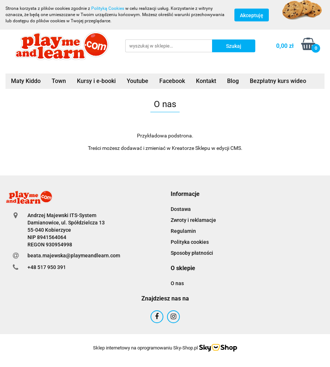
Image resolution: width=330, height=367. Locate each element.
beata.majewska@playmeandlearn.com (73, 255)
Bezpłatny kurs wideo (278, 80)
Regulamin (183, 231)
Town (59, 80)
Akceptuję (251, 15)
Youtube (137, 80)
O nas (177, 283)
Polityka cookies (190, 242)
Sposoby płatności (192, 253)
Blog (233, 80)
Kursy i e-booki (96, 80)
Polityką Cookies (107, 8)
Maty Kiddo (26, 80)
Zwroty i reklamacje (193, 220)
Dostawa (181, 209)
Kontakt (206, 80)
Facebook (172, 80)
